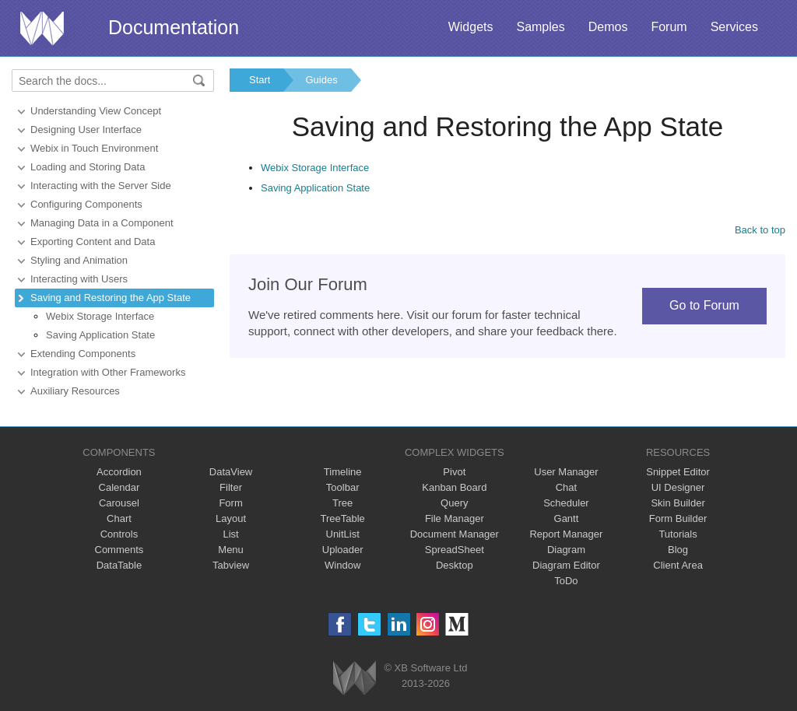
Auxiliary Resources (75, 391)
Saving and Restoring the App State (110, 297)
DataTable (119, 565)
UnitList (343, 534)
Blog (678, 549)
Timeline (343, 472)
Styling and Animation (79, 260)
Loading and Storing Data (87, 167)
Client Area (678, 565)
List (230, 534)
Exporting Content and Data (92, 241)
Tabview (230, 565)
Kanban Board (454, 487)
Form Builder (678, 518)
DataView (230, 472)
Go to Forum (704, 305)
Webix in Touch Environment (94, 148)
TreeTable (343, 518)
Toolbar (343, 487)
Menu (231, 549)
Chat (566, 487)
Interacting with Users (79, 279)
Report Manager (565, 534)
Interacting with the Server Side (100, 185)
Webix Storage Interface (100, 316)
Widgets (470, 26)
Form (230, 503)
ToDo (566, 581)
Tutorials (677, 534)
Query (454, 503)
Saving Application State (100, 335)
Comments (119, 549)
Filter (230, 487)
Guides (321, 80)
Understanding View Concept (95, 111)
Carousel (119, 503)
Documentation (173, 27)
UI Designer (678, 487)
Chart (119, 518)
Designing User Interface (86, 129)
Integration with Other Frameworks (107, 372)
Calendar (119, 487)
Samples (540, 26)
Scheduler (566, 503)
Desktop (454, 565)
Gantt (566, 518)
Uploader (342, 549)
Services (734, 26)
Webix (354, 677)
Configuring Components (86, 204)
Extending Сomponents (82, 353)
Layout (231, 518)
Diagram (566, 549)
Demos (608, 26)
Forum (668, 26)
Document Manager (454, 534)
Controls (119, 534)
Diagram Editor (566, 565)
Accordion (119, 472)
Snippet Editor (678, 472)
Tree (342, 503)
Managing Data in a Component (102, 223)
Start (259, 80)
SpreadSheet (454, 549)
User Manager (566, 472)
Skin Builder (677, 503)
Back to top (760, 230)
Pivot (454, 472)
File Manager (454, 518)
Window (342, 565)
